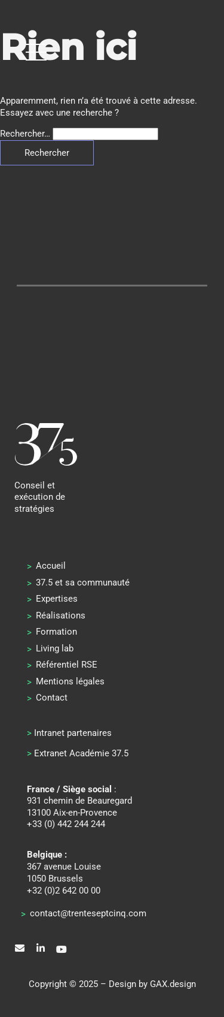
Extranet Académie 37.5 (81, 753)
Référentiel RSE (66, 664)
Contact (51, 697)
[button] (36, 52)
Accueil (51, 565)
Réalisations (60, 615)
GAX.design (173, 984)
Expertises (57, 598)
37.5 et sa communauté (83, 582)
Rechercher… (25, 133)
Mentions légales (70, 681)
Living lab (54, 648)
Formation (56, 631)
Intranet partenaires (73, 733)
